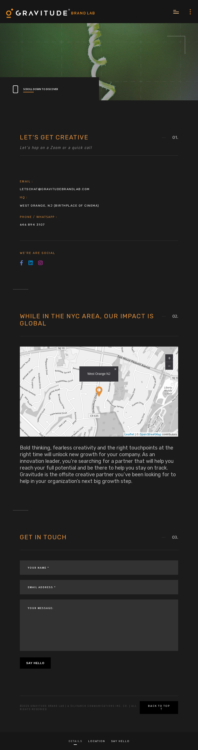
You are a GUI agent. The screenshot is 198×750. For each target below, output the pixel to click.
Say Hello (120, 741)
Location (96, 741)
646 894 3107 (32, 224)
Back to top (159, 707)
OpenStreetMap (150, 434)
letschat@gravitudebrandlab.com (55, 189)
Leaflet (129, 434)
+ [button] (169, 358)
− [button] (169, 366)
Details (75, 741)
